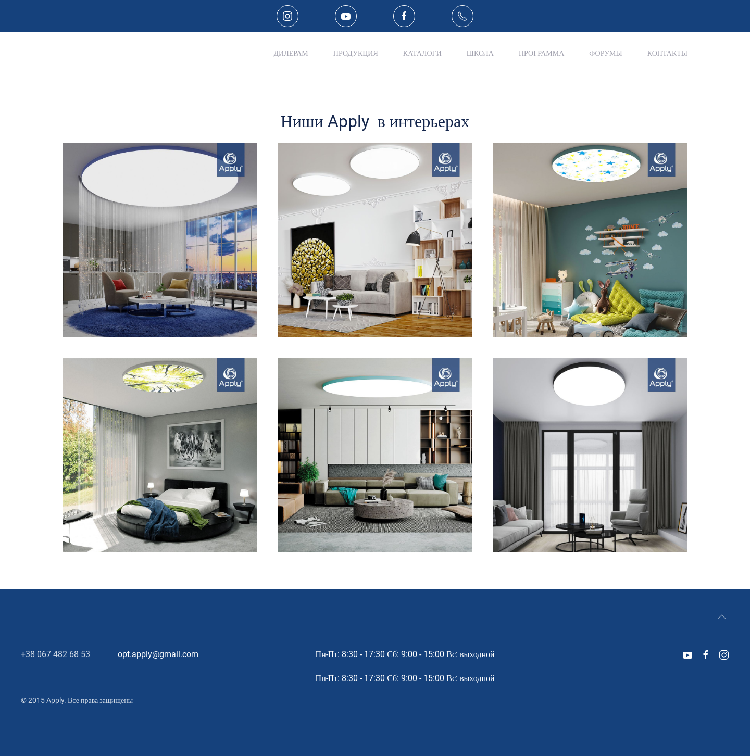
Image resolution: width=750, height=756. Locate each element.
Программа (541, 53)
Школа (480, 53)
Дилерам (291, 53)
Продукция (355, 53)
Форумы (605, 53)
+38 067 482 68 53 (55, 654)
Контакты (667, 53)
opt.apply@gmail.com (158, 654)
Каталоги (422, 53)
